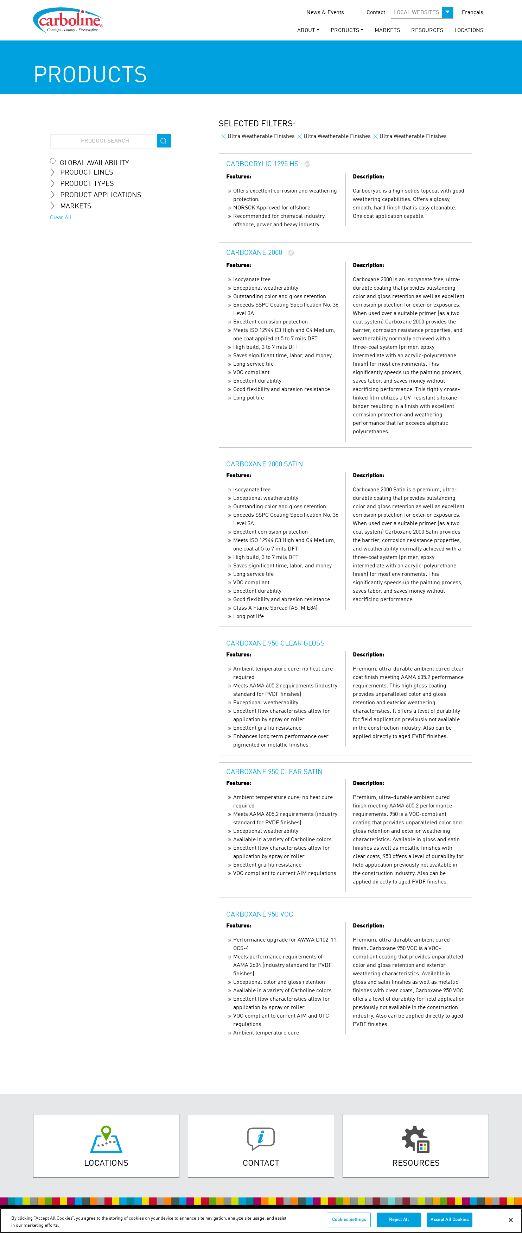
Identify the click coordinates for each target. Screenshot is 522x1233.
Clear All (61, 218)
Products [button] (345, 30)
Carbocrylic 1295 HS (263, 164)
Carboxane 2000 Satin (264, 464)
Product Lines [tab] (84, 172)
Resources (427, 30)
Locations (468, 30)
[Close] (510, 1220)
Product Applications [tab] (98, 195)
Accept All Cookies (449, 1220)
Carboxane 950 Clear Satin (274, 772)
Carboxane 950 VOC (259, 914)
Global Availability (94, 163)
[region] (261, 1220)
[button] (422, 13)
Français (472, 12)
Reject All (399, 1220)
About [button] (306, 30)
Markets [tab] (73, 206)
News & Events (325, 12)
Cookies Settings (349, 1220)
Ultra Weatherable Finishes (258, 136)
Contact (376, 12)
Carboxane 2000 (254, 253)
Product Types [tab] (85, 184)
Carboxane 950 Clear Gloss (275, 643)
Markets (387, 30)
